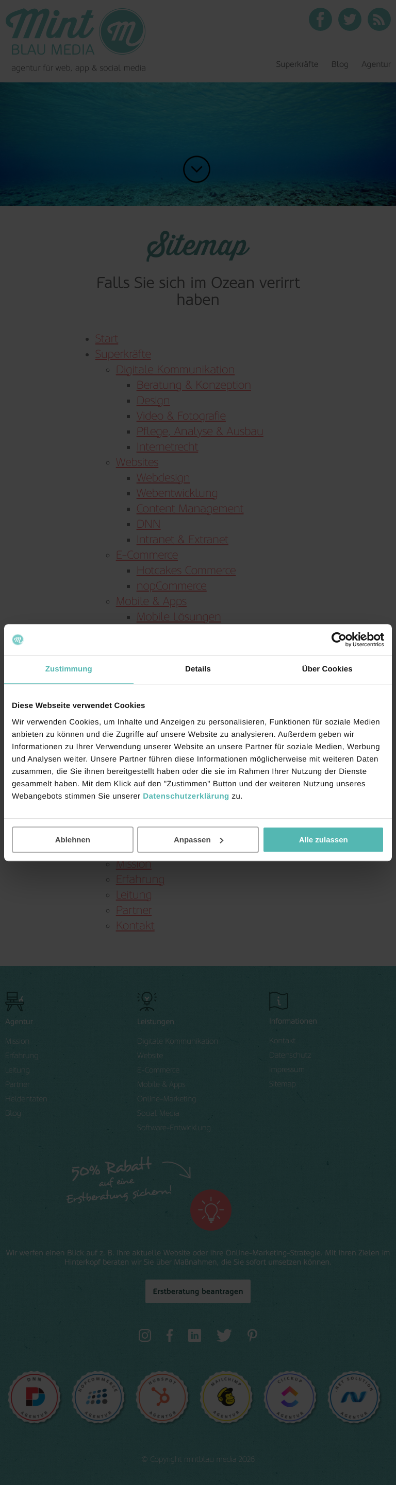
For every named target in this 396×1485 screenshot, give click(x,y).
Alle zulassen (323, 839)
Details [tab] (198, 669)
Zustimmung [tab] (68, 669)
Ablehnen (72, 839)
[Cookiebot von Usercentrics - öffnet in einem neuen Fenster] (339, 639)
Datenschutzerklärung (186, 796)
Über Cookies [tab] (327, 669)
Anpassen (198, 839)
